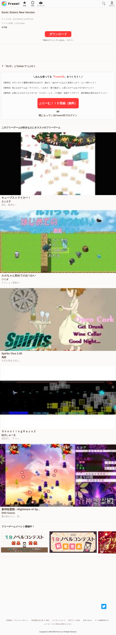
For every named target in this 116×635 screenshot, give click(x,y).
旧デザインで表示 (74, 620)
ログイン (70, 40)
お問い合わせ (87, 620)
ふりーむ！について (58, 620)
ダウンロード (58, 34)
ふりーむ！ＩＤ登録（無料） (58, 103)
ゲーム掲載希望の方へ (102, 620)
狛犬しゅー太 (8, 435)
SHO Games (8, 513)
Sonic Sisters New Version (18, 12)
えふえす (6, 201)
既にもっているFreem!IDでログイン (58, 115)
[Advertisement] (58, 52)
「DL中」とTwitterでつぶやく (20, 66)
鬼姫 (3, 357)
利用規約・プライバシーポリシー (17, 620)
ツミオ (5, 279)
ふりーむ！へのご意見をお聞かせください (58, 624)
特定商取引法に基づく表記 (40, 620)
